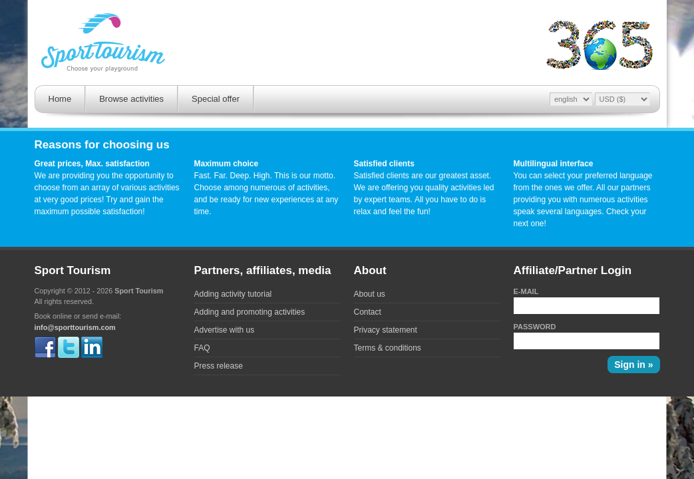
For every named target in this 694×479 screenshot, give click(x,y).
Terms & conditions (387, 348)
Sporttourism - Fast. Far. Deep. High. (103, 44)
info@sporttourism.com (75, 327)
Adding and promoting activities (249, 312)
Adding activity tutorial (233, 294)
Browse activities (131, 99)
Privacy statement (385, 330)
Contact (367, 312)
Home (60, 99)
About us (369, 294)
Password (535, 327)
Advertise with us (224, 330)
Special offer (216, 99)
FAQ (202, 348)
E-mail (526, 291)
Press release (218, 366)
